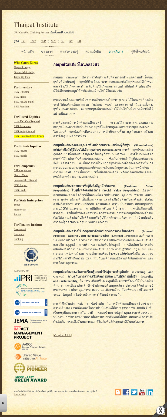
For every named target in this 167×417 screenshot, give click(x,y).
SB (79, 41)
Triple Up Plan (22, 77)
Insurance (19, 234)
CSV (53, 41)
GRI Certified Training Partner (31, 32)
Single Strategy (22, 67)
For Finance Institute (28, 224)
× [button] (3, 403)
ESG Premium (22, 106)
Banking (18, 239)
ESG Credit (20, 190)
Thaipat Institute (36, 24)
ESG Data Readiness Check (29, 136)
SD (62, 41)
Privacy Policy (20, 394)
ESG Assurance (22, 126)
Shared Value (21, 175)
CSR (43, 41)
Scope (17, 204)
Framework (20, 209)
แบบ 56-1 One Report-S (27, 121)
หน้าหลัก (27, 51)
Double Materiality (24, 72)
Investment (20, 229)
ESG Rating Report (24, 131)
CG (23, 41)
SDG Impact (20, 185)
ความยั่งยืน (93, 51)
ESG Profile (20, 155)
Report (17, 214)
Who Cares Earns (26, 63)
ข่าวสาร (47, 51)
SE (71, 41)
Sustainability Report (25, 180)
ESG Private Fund (23, 101)
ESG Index (20, 96)
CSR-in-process (22, 170)
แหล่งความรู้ (69, 51)
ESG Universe (21, 92)
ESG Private (20, 150)
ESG (33, 41)
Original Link (62, 335)
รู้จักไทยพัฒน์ (140, 51)
